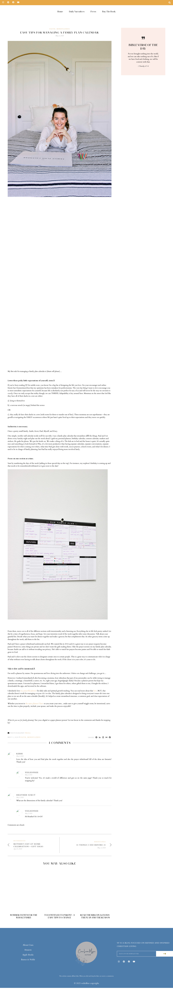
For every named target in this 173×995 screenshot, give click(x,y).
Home (60, 11)
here (95, 683)
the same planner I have (34, 696)
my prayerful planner (29, 683)
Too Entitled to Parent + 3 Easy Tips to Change (59, 909)
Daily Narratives (77, 11)
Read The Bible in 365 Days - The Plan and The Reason (95, 909)
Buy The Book (109, 11)
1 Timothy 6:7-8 (143, 59)
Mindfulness (63, 22)
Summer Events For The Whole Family (23, 909)
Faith (52, 22)
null (28, 726)
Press (93, 11)
